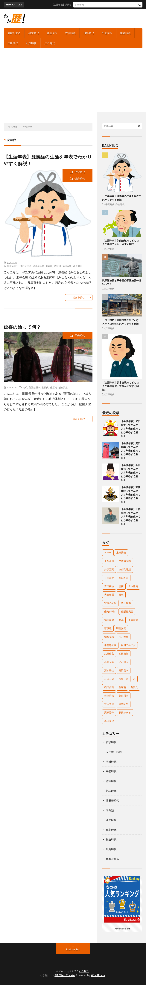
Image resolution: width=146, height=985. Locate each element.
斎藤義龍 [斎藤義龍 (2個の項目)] (133, 619)
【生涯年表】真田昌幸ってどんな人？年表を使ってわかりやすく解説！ (130, 450)
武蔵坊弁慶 (38, 266)
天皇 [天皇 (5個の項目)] (121, 594)
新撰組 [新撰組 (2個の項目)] (108, 628)
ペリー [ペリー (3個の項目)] (108, 552)
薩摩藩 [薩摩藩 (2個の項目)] (122, 687)
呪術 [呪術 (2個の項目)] (121, 586)
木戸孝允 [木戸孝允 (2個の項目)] (123, 636)
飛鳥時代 (88, 33)
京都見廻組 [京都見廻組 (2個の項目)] (125, 569)
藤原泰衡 (67, 266)
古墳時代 (70, 33)
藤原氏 (53, 387)
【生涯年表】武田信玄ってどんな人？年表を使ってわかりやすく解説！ (130, 428)
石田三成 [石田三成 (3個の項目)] (109, 678)
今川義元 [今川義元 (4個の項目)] (109, 577)
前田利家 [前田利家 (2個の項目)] (123, 577)
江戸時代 (49, 43)
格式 (25, 387)
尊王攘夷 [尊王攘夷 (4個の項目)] (126, 603)
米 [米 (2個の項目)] (134, 678)
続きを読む (79, 297)
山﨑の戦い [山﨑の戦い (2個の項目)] (110, 611)
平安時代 (107, 33)
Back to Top (73, 949)
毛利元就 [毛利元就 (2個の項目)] (109, 661)
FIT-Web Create (64, 975)
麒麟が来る (14, 33)
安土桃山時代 (114, 751)
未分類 (110, 810)
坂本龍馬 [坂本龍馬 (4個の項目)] (133, 586)
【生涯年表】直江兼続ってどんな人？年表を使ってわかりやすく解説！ (130, 494)
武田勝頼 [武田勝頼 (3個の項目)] (123, 653)
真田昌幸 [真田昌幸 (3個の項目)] (123, 670)
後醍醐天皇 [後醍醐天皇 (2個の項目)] (127, 611)
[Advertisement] (73, 84)
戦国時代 (31, 43)
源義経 (49, 266)
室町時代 (13, 43)
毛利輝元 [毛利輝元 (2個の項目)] (123, 661)
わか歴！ (84, 971)
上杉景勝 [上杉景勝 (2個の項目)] (121, 552)
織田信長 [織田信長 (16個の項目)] (109, 687)
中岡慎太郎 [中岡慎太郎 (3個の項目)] (125, 560)
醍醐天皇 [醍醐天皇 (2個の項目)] (123, 704)
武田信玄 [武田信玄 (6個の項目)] (109, 653)
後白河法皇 (25, 266)
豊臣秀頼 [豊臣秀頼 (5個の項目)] (109, 704)
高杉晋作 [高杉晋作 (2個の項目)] (109, 712)
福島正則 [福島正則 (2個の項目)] (123, 678)
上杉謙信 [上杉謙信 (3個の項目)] (109, 560)
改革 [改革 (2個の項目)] (121, 619)
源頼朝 (57, 266)
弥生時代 (52, 33)
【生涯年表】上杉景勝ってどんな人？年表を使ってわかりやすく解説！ (130, 516)
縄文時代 (33, 33)
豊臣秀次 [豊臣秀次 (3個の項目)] (123, 695)
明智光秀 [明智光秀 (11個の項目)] (109, 636)
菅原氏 (45, 387)
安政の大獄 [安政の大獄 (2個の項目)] (110, 603)
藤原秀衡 (77, 266)
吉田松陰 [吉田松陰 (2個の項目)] (109, 586)
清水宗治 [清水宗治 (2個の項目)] (109, 670)
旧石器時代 (112, 800)
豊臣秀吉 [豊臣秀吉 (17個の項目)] (109, 695)
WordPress (98, 975)
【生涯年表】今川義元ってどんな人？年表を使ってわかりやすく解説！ (130, 472)
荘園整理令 (34, 387)
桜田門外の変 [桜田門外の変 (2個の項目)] (128, 645)
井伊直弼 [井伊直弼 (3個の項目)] (109, 569)
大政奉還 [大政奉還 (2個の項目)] (109, 594)
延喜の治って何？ (22, 327)
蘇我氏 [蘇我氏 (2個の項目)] (134, 687)
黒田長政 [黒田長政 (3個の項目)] (109, 720)
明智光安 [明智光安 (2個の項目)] (121, 628)
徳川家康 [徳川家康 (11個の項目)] (109, 619)
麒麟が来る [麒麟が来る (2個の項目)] (125, 712)
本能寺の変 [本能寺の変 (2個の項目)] (110, 645)
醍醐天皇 (63, 387)
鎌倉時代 (125, 33)
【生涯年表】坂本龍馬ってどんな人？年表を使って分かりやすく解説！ (120, 386)
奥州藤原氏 (12, 266)
